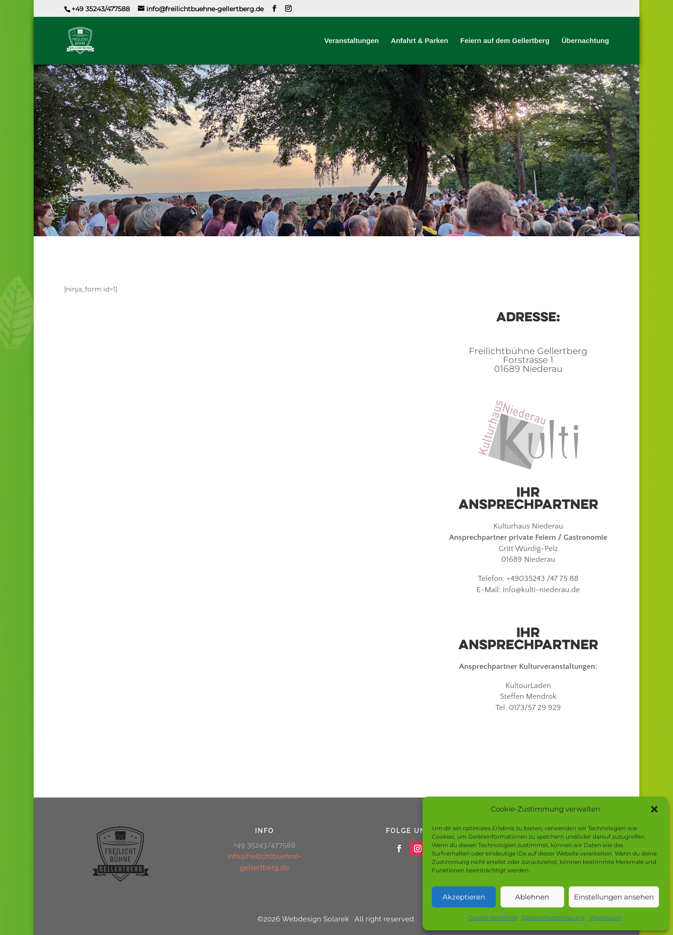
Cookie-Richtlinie (493, 917)
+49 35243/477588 (101, 9)
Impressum (605, 917)
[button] (654, 809)
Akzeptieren (464, 896)
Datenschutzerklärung (553, 917)
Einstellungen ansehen (614, 896)
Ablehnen (532, 896)
